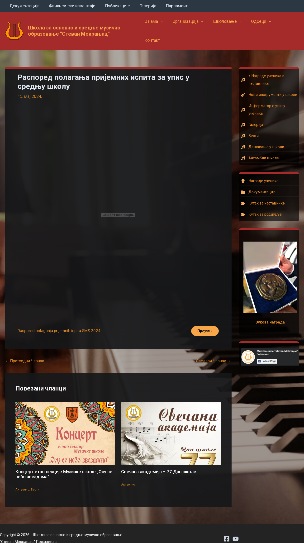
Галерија (144, 5)
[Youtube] (236, 529)
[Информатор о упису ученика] (270, 99)
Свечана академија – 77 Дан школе (161, 462)
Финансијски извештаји (71, 5)
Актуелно (22, 479)
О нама (156, 25)
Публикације (115, 5)
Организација (189, 25)
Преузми (204, 321)
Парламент (172, 5)
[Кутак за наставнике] (270, 193)
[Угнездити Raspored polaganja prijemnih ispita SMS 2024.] (118, 204)
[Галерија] (270, 114)
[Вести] (270, 125)
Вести (36, 479)
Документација (24, 5)
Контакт (287, 25)
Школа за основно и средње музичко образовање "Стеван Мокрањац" (74, 25)
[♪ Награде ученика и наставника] (270, 69)
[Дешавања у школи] (270, 136)
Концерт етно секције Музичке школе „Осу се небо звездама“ (63, 464)
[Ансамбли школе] (270, 147)
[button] (162, 25)
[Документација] (270, 181)
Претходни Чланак (26, 351)
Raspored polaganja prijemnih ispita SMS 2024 (61, 321)
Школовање (227, 25)
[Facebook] (226, 529)
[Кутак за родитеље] (270, 204)
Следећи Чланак (212, 351)
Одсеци (261, 25)
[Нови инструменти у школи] (270, 84)
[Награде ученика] (270, 170)
